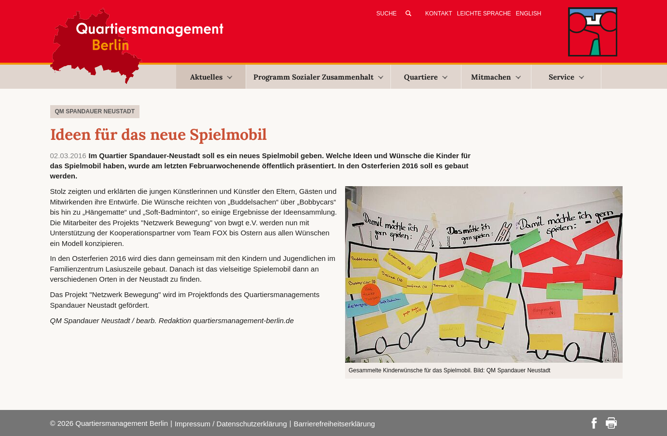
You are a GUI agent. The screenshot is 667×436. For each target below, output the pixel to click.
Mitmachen (496, 77)
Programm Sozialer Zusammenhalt (318, 77)
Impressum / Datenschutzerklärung (231, 424)
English (529, 13)
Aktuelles (211, 77)
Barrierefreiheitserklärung (334, 424)
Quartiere (425, 77)
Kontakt (438, 13)
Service (566, 77)
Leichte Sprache (484, 13)
